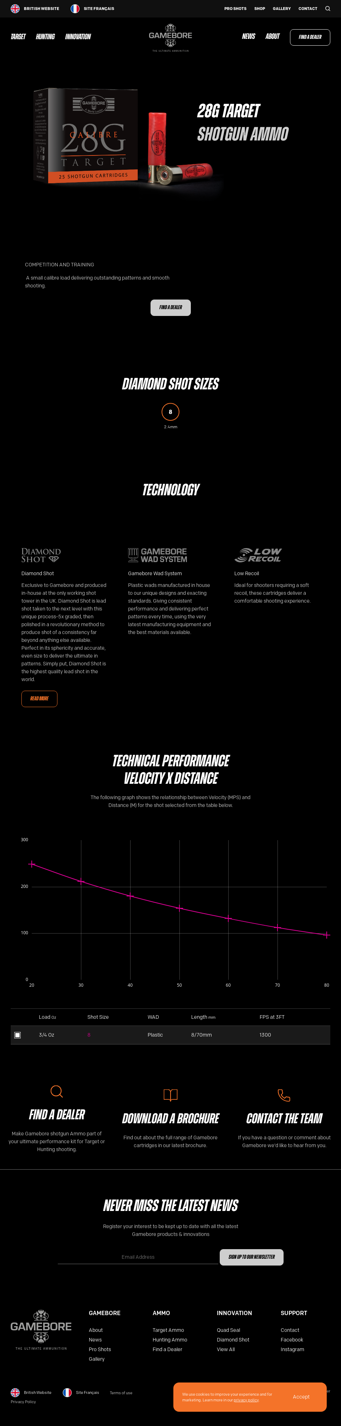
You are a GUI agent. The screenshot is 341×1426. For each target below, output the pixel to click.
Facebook (292, 1340)
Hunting (45, 37)
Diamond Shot (233, 1340)
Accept (301, 1397)
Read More (39, 699)
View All (226, 1349)
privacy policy (246, 1399)
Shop (259, 9)
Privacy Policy (23, 1402)
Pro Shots (235, 9)
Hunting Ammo (170, 1340)
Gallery (282, 9)
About (272, 37)
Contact (308, 9)
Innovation (78, 37)
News (248, 37)
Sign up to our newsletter (252, 1257)
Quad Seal (228, 1330)
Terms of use (121, 1393)
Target (18, 37)
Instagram (292, 1349)
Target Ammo (168, 1330)
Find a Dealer (310, 37)
